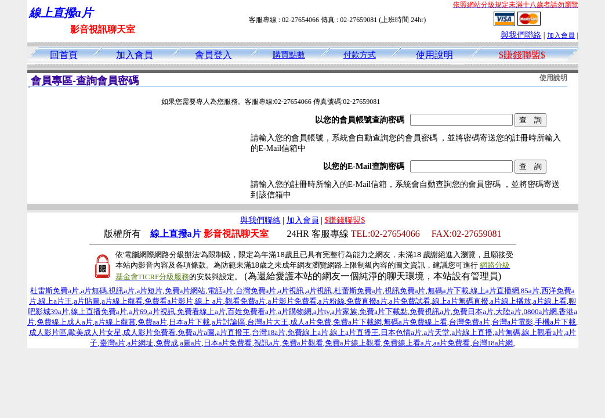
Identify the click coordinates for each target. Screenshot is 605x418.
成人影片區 (48, 332)
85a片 (530, 290)
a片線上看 (550, 301)
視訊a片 (121, 290)
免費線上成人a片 (65, 322)
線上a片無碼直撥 (460, 301)
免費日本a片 (473, 311)
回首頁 (64, 55)
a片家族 (344, 311)
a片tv (321, 311)
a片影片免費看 (292, 301)
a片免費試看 (409, 301)
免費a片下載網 (357, 322)
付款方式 (359, 55)
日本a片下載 (189, 322)
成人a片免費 (310, 322)
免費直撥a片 (366, 301)
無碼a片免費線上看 (415, 322)
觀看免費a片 (245, 301)
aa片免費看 (451, 342)
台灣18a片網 (492, 342)
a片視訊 (291, 290)
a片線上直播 (471, 332)
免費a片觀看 (302, 342)
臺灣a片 (113, 342)
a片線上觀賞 (115, 322)
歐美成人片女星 (94, 332)
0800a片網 (540, 311)
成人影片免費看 (149, 332)
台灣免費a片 (256, 290)
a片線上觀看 (122, 301)
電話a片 (221, 290)
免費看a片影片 (168, 301)
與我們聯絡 (521, 35)
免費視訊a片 (430, 311)
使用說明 (434, 55)
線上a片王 (55, 301)
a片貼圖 (87, 301)
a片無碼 (94, 290)
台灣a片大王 (267, 322)
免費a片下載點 (383, 311)
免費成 (166, 342)
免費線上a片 (307, 332)
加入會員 (561, 35)
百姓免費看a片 (251, 311)
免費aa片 (152, 322)
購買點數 (289, 55)
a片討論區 (228, 322)
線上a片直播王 (354, 332)
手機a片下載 (555, 322)
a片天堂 (436, 332)
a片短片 (149, 290)
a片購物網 (294, 311)
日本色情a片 (401, 332)
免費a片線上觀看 (353, 342)
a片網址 (141, 342)
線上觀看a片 (542, 332)
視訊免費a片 (405, 290)
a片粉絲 (331, 301)
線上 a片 (209, 301)
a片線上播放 (510, 301)
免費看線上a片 (201, 311)
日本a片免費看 (228, 342)
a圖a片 (191, 342)
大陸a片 (508, 311)
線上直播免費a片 (99, 311)
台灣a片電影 (512, 322)
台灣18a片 (268, 332)
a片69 (138, 311)
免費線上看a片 (407, 342)
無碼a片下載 (448, 290)
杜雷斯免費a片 (54, 290)
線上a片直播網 (494, 290)
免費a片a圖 (196, 332)
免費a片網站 (185, 290)
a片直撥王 (233, 332)
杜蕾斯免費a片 (358, 290)
